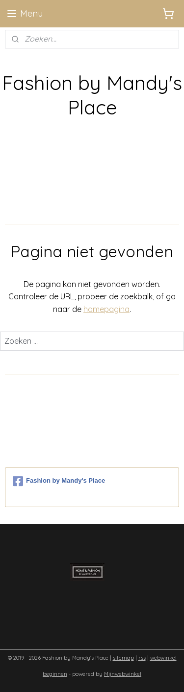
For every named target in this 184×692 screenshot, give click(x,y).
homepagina (106, 309)
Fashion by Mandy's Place (59, 481)
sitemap (123, 657)
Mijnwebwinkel (122, 673)
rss (142, 657)
